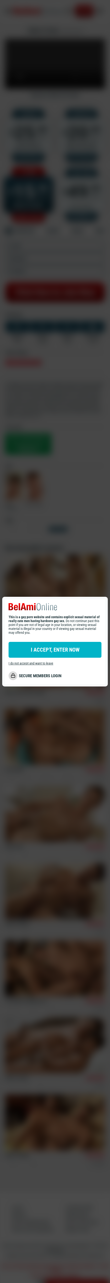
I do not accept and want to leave (31, 663)
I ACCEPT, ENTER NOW (55, 650)
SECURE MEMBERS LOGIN (40, 675)
